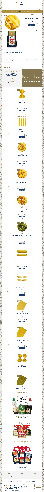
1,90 (18, 346)
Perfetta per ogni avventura (22, 442)
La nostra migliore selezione (22, 417)
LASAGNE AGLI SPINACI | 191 (22, 388)
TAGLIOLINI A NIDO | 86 (22, 182)
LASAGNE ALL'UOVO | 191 (22, 340)
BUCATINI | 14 (22, 129)
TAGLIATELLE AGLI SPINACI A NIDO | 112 (22, 235)
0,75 (18, 108)
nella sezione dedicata (20, 64)
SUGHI (16, 61)
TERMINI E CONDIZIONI (32, 481)
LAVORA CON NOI (12, 481)
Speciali (31, 16)
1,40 (18, 319)
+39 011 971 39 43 (23, 486)
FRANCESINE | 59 (22, 367)
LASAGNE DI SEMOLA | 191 (22, 313)
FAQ (8, 481)
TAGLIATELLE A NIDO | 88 (22, 209)
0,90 (30, 23)
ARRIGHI (29, 50)
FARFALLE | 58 (22, 102)
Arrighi (32, 14)
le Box (23, 476)
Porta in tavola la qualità (22, 467)
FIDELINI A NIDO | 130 (22, 155)
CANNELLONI (22, 262)
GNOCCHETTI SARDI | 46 (22, 287)
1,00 (18, 241)
